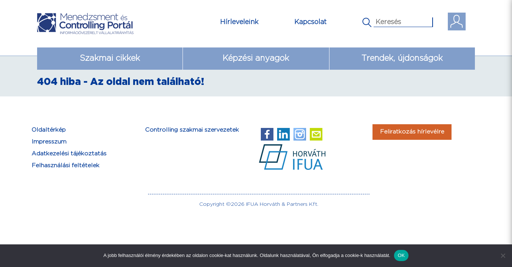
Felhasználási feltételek (65, 165)
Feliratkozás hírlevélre (412, 132)
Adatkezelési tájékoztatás (69, 153)
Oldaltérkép (49, 130)
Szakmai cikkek (110, 58)
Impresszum (49, 142)
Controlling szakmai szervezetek (192, 130)
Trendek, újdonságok (402, 58)
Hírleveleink (239, 22)
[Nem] (502, 255)
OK (401, 255)
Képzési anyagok (256, 58)
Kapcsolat (310, 22)
